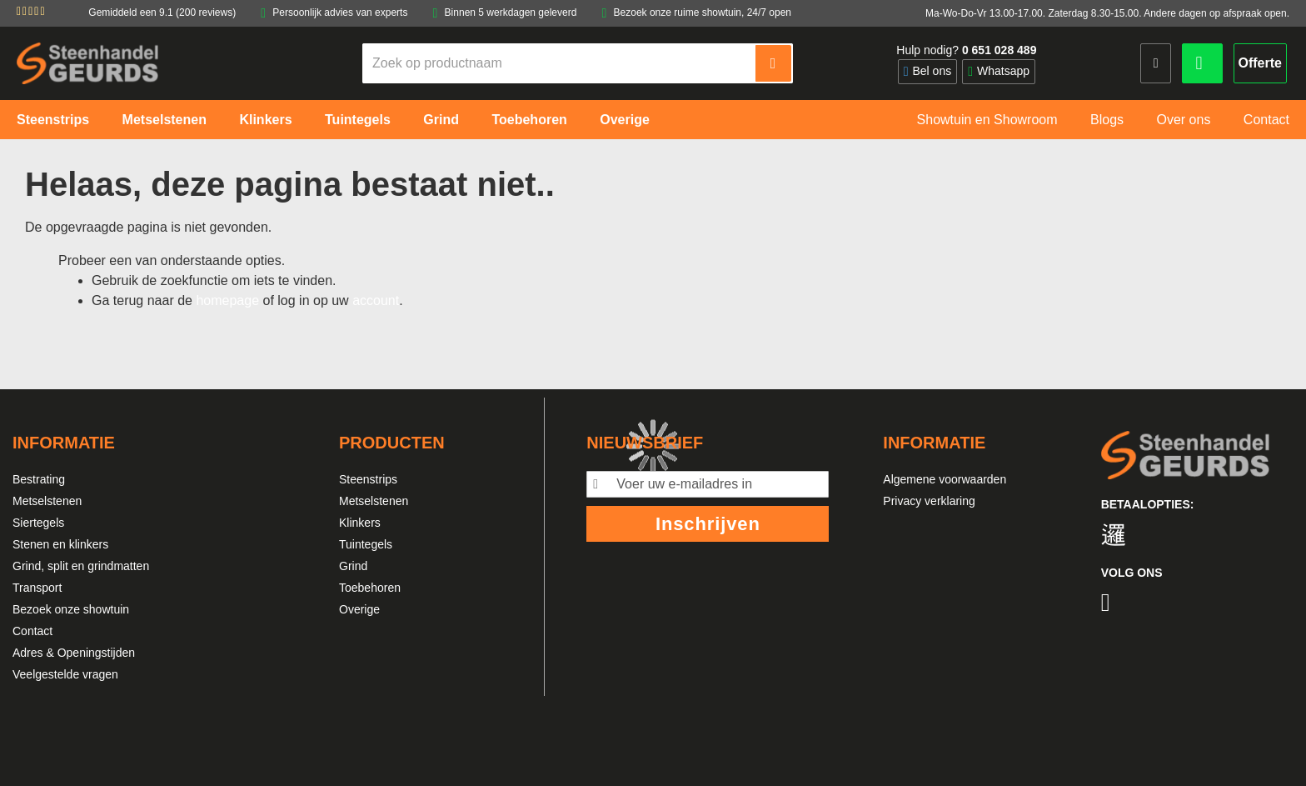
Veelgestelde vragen (65, 674)
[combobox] (559, 63)
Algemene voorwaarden (944, 479)
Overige (359, 609)
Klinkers (360, 522)
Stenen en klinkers (60, 544)
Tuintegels (365, 544)
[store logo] (87, 63)
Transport (37, 587)
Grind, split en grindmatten (80, 566)
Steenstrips (368, 479)
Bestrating (38, 479)
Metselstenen (47, 501)
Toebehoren (370, 587)
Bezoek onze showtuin (70, 609)
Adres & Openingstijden (73, 652)
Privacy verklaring (929, 501)
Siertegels (38, 522)
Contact (32, 631)
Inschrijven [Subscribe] (707, 523)
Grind (353, 566)
